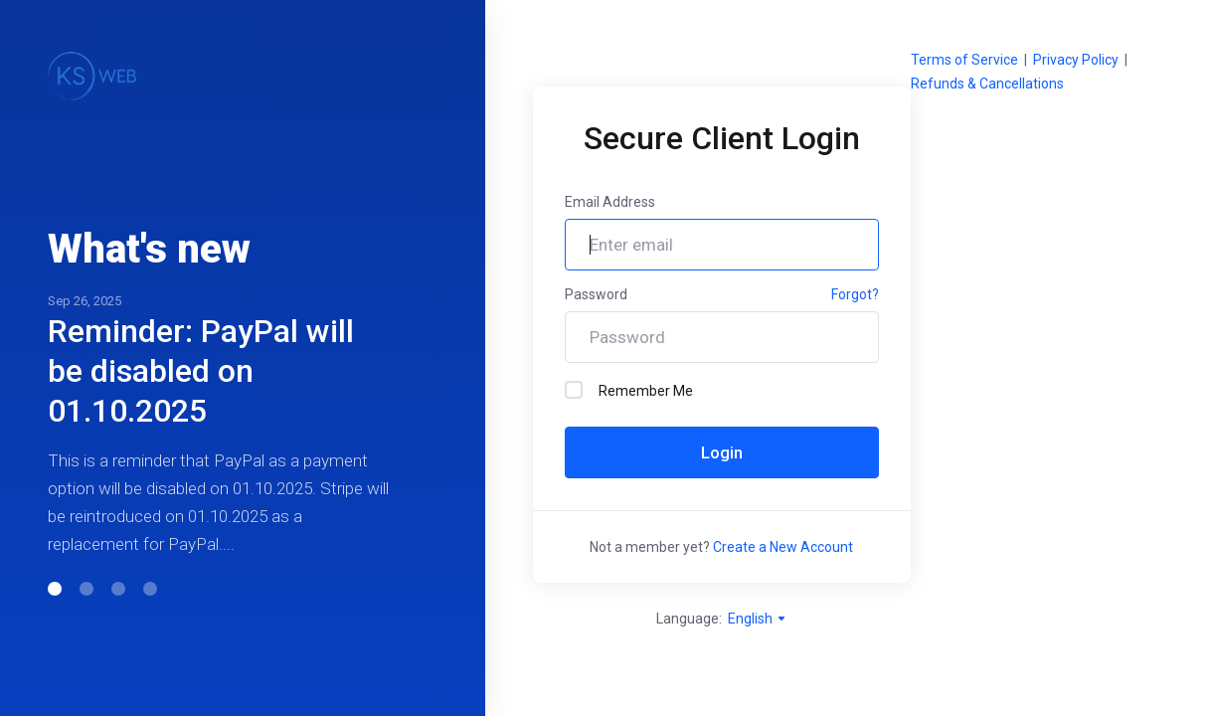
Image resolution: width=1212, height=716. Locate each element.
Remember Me (629, 390)
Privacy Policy (1076, 60)
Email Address (610, 202)
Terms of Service (964, 60)
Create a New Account (783, 547)
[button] (55, 589)
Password (596, 294)
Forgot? (855, 294)
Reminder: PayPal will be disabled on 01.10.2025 (201, 371)
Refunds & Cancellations (987, 83)
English (757, 618)
